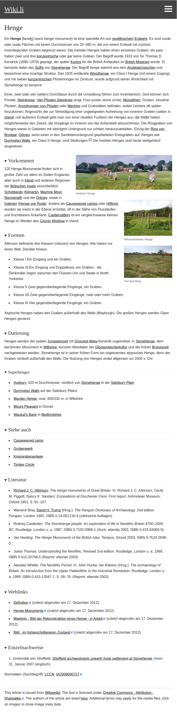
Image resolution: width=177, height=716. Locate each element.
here (84, 698)
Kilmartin (31, 192)
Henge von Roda (32, 204)
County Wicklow (52, 221)
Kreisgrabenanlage (28, 456)
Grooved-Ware (85, 341)
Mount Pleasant (26, 406)
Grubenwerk (23, 448)
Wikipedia (52, 693)
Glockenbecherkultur (111, 347)
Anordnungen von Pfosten (38, 106)
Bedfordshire (51, 414)
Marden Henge (25, 399)
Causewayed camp (28, 440)
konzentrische (47, 56)
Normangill (12, 198)
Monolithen (131, 100)
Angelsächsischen (141, 67)
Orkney (24, 135)
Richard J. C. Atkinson (31, 490)
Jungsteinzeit (58, 341)
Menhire (73, 106)
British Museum (137, 62)
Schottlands (13, 192)
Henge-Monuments (28, 611)
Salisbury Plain (122, 383)
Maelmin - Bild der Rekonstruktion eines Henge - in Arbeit (58, 618)
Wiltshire (50, 347)
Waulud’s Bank (25, 414)
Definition (21, 602)
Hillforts (112, 204)
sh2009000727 (67, 674)
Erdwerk (141, 39)
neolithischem (123, 39)
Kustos (76, 62)
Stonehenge (60, 67)
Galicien (10, 204)
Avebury (20, 383)
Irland (8, 117)
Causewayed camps (81, 204)
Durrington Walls (17, 140)
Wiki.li (14, 9)
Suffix (39, 67)
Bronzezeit (160, 347)
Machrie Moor (51, 192)
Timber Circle (24, 464)
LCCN (49, 674)
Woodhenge (99, 73)
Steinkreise (26, 100)
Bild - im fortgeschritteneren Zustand (42, 632)
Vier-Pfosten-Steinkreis (55, 100)
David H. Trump (49, 510)
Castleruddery (59, 215)
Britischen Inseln (23, 186)
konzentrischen (40, 79)
